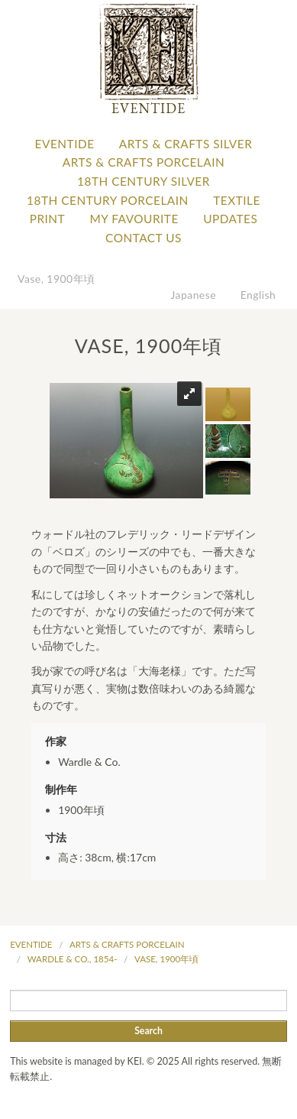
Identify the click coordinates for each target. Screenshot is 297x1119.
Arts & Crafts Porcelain (143, 162)
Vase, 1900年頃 (56, 278)
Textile (236, 200)
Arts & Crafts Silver (185, 144)
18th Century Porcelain (108, 200)
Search (148, 1030)
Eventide (65, 144)
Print (48, 218)
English (258, 294)
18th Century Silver (143, 181)
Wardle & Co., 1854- (72, 959)
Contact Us (143, 238)
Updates (230, 218)
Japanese (194, 294)
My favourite (134, 218)
